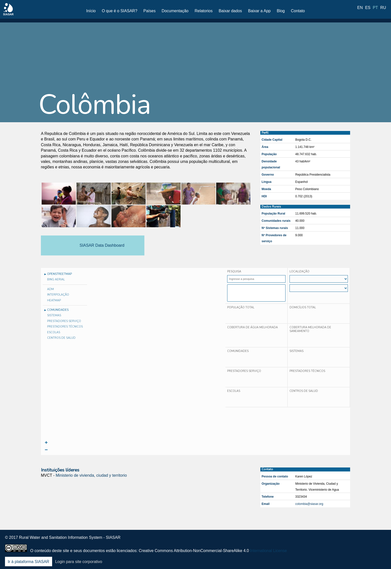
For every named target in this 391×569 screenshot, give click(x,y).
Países (149, 11)
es (367, 10)
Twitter (342, 541)
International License (268, 551)
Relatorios (203, 11)
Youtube (368, 541)
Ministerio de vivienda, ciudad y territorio (91, 475)
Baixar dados (230, 11)
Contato (298, 11)
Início (91, 11)
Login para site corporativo (78, 562)
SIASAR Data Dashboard (102, 245)
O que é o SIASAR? (119, 11)
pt (375, 10)
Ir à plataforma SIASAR (28, 562)
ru (383, 10)
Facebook (329, 541)
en (360, 10)
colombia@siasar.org (309, 504)
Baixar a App (259, 11)
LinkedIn (355, 541)
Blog (281, 11)
